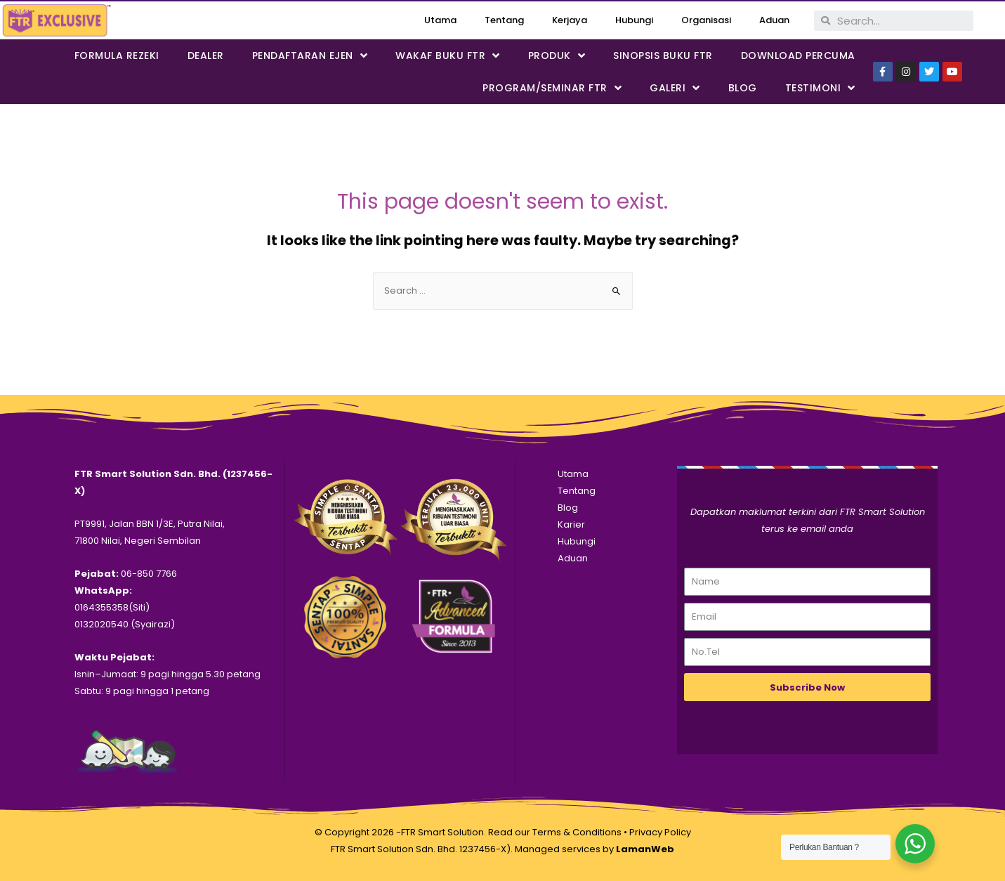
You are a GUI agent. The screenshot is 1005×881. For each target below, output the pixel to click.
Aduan (774, 20)
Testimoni (820, 88)
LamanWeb (645, 849)
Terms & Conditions (577, 832)
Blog (742, 88)
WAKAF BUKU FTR (447, 56)
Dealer (206, 55)
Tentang (504, 20)
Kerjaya (569, 20)
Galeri (675, 88)
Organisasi (706, 20)
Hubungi (634, 20)
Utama (440, 20)
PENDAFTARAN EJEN (310, 56)
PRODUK (557, 56)
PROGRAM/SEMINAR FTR (552, 88)
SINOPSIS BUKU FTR (663, 55)
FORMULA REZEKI (116, 55)
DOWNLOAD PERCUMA (798, 55)
